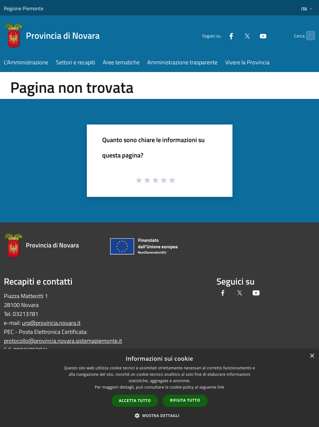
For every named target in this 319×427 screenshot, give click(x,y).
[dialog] (159, 388)
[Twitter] (234, 35)
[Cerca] (307, 35)
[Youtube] (250, 35)
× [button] (311, 356)
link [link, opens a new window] (220, 387)
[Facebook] (218, 35)
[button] (160, 415)
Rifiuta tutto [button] (185, 400)
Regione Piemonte (23, 8)
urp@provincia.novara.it (51, 322)
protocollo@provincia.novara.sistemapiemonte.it (63, 340)
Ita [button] (307, 8)
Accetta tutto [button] (135, 400)
